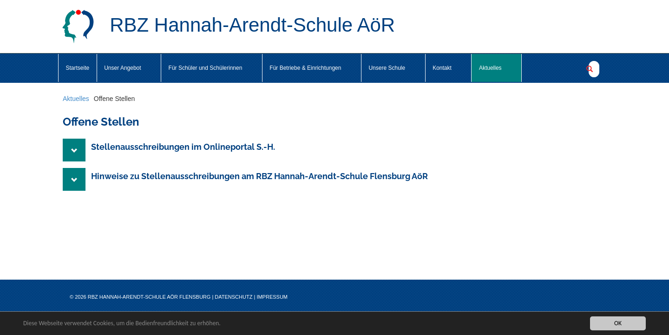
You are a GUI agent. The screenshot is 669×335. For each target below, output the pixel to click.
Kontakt (448, 68)
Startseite (78, 68)
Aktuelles (496, 68)
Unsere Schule (393, 68)
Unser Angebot (128, 68)
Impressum (272, 297)
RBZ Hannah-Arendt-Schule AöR (228, 26)
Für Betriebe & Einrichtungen (311, 68)
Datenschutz (233, 297)
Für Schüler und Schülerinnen (212, 68)
